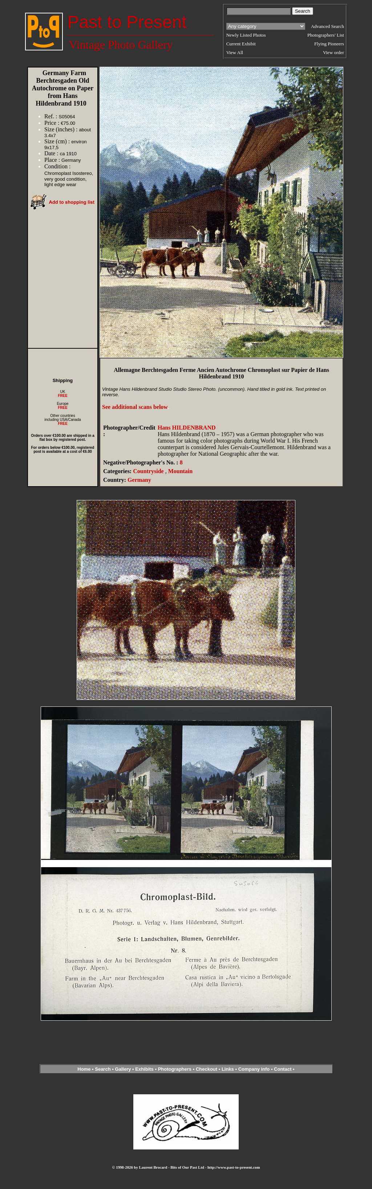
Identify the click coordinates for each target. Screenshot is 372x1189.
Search (102, 1069)
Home (83, 1069)
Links (228, 1069)
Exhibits (144, 1069)
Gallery (123, 1069)
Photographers (174, 1069)
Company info (254, 1069)
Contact (282, 1069)
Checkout (206, 1069)
